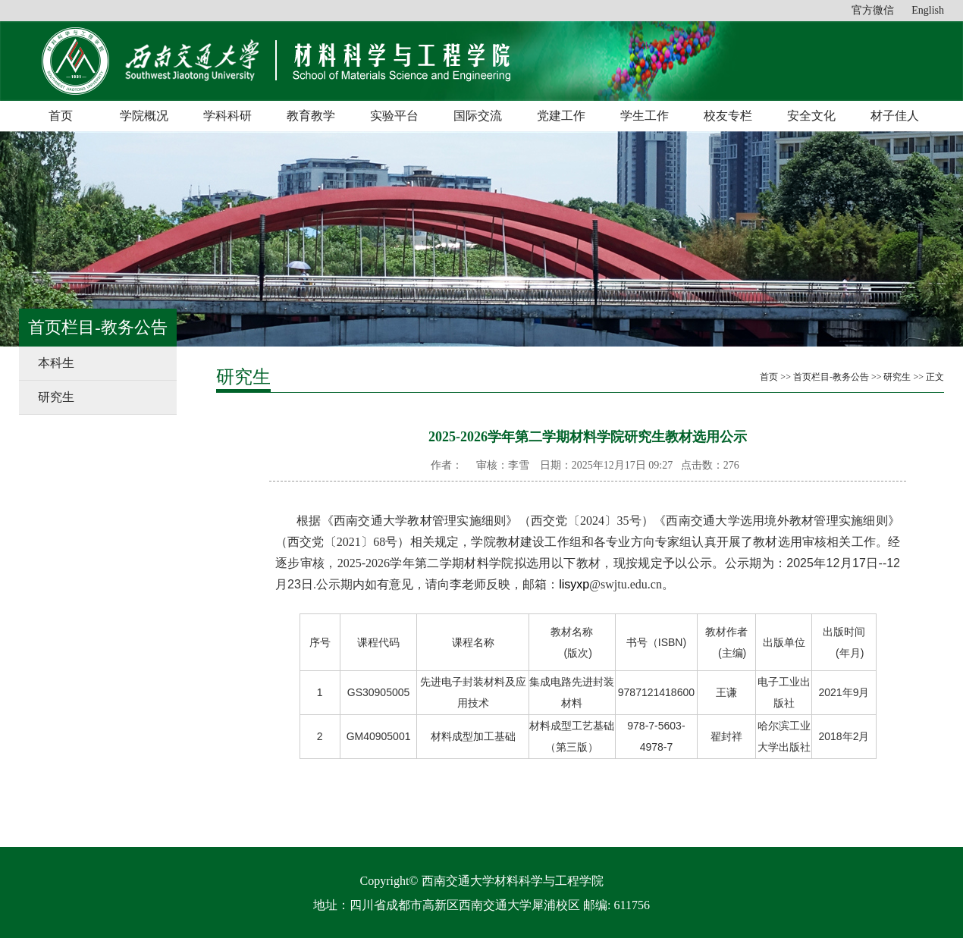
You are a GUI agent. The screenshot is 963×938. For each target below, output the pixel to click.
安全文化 (811, 115)
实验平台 (394, 115)
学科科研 (227, 115)
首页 (61, 115)
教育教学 (311, 115)
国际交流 (477, 115)
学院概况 (144, 115)
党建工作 (561, 115)
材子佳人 (894, 115)
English (927, 10)
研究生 (56, 397)
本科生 (56, 362)
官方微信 (873, 10)
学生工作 (644, 115)
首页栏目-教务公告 (831, 377)
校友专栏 (728, 115)
